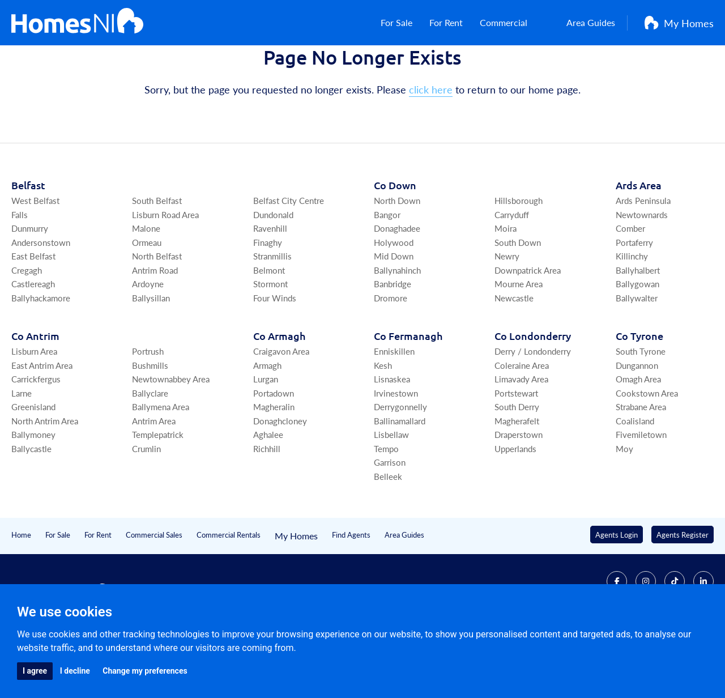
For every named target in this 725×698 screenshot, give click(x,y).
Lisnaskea (392, 435)
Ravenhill (270, 285)
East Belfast (33, 312)
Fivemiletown (641, 491)
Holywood (393, 299)
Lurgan (265, 435)
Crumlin (146, 505)
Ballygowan (637, 340)
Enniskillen (394, 408)
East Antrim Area (41, 422)
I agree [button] (35, 670)
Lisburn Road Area (165, 271)
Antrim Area (154, 477)
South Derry (516, 463)
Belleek (388, 533)
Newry (506, 312)
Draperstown (518, 491)
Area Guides (582, 29)
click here (431, 146)
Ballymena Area (160, 463)
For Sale (394, 29)
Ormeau (146, 299)
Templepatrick (158, 491)
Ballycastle (31, 505)
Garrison (390, 519)
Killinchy (632, 312)
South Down (517, 299)
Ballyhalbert (638, 327)
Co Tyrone (639, 392)
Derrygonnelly (400, 463)
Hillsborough (518, 257)
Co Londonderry (532, 392)
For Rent (448, 29)
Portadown (273, 450)
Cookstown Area (647, 450)
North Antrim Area (44, 477)
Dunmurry (29, 285)
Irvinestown (396, 450)
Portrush (148, 408)
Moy (624, 505)
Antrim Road (155, 327)
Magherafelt (516, 477)
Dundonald (273, 271)
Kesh (383, 422)
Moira (505, 285)
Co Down (395, 241)
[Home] (77, 28)
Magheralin (274, 463)
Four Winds (274, 354)
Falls (19, 271)
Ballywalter (637, 354)
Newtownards (642, 271)
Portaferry (634, 299)
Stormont (270, 340)
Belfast (28, 241)
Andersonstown (40, 299)
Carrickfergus (36, 435)
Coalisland (635, 477)
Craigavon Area (281, 408)
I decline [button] (75, 670)
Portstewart (516, 450)
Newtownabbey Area (171, 435)
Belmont (269, 327)
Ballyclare (150, 450)
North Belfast (157, 312)
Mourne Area (518, 340)
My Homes (679, 29)
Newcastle (514, 354)
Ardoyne (148, 340)
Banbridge (392, 340)
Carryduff (511, 271)
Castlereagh (33, 340)
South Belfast (157, 257)
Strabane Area (641, 463)
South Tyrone (641, 408)
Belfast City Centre (288, 257)
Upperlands (515, 505)
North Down (397, 257)
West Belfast (35, 257)
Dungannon (637, 422)
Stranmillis (272, 312)
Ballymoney (33, 491)
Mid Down (393, 312)
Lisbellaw (391, 491)
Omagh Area (638, 435)
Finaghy (267, 299)
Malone (146, 285)
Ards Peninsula (643, 257)
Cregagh (26, 327)
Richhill (266, 505)
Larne (21, 450)
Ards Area (639, 241)
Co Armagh (279, 392)
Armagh (267, 422)
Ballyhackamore (40, 354)
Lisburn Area (34, 408)
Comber (630, 285)
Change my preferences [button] (145, 670)
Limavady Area (521, 435)
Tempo (386, 505)
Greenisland (33, 463)
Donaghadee (397, 285)
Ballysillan (151, 354)
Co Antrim (35, 392)
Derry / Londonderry (532, 408)
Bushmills (150, 422)
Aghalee (268, 491)
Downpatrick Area (527, 327)
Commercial (511, 29)
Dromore (390, 354)
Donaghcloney (280, 477)
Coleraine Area (521, 422)
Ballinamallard (399, 477)
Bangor (387, 271)
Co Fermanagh (408, 392)
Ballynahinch (397, 327)
